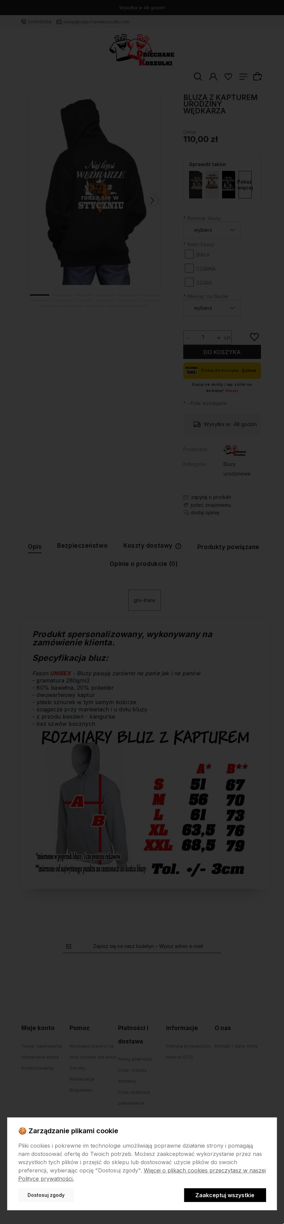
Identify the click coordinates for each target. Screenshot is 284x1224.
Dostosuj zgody (46, 1195)
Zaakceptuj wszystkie (224, 1195)
